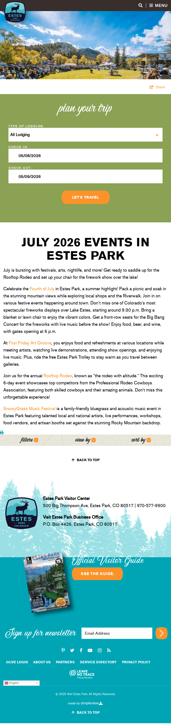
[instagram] (100, 650)
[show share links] (157, 87)
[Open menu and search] (153, 5)
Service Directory (98, 662)
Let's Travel (85, 197)
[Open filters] (29, 440)
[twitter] (72, 650)
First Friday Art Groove (30, 343)
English (12, 683)
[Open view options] (85, 440)
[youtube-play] (90, 650)
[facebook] (81, 650)
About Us (42, 662)
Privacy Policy (136, 662)
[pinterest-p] (63, 650)
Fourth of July (42, 288)
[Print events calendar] (2, 433)
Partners (65, 662)
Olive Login (17, 662)
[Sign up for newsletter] (161, 633)
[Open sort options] (141, 440)
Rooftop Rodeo (57, 375)
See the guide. (97, 573)
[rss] (109, 650)
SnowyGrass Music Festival (29, 408)
